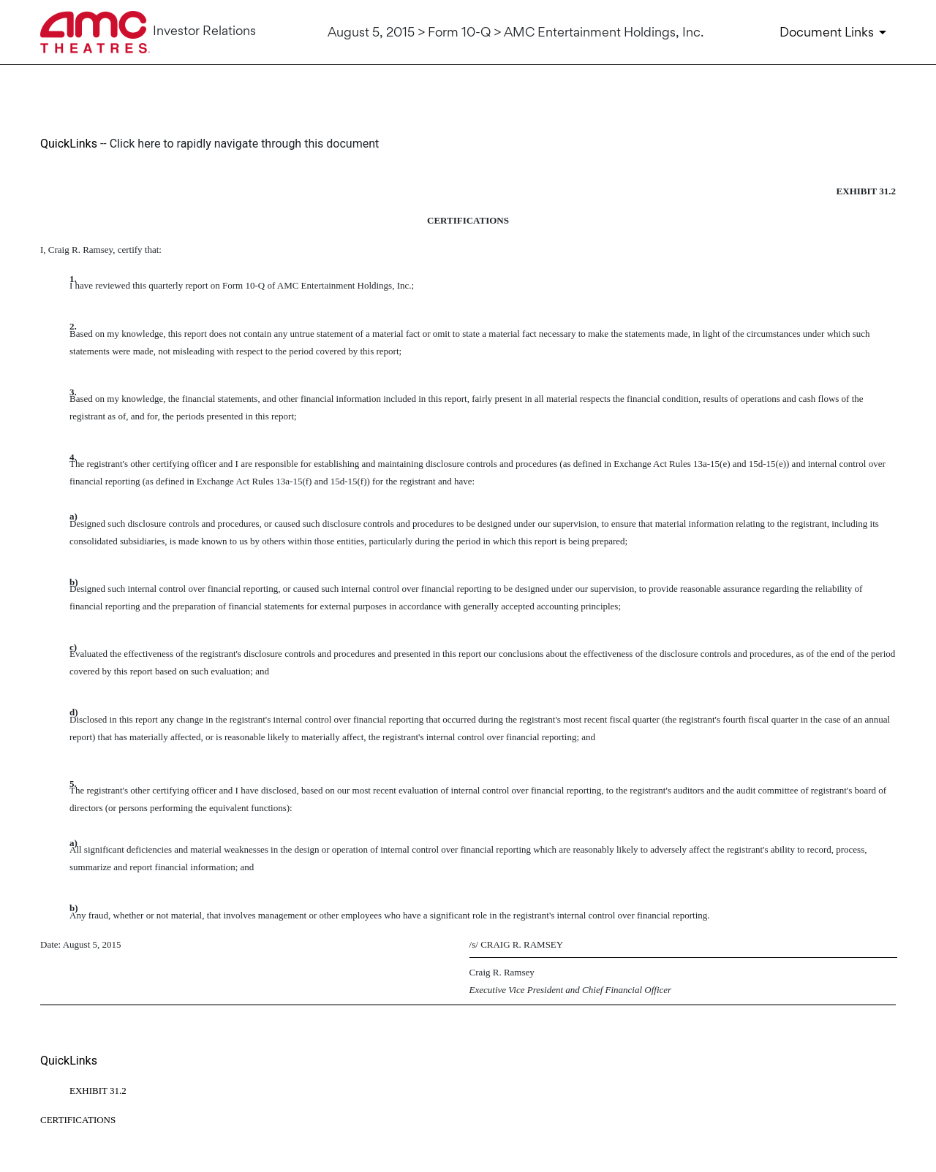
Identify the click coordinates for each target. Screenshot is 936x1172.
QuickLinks (68, 144)
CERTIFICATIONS (78, 1119)
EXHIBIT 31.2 (98, 1090)
